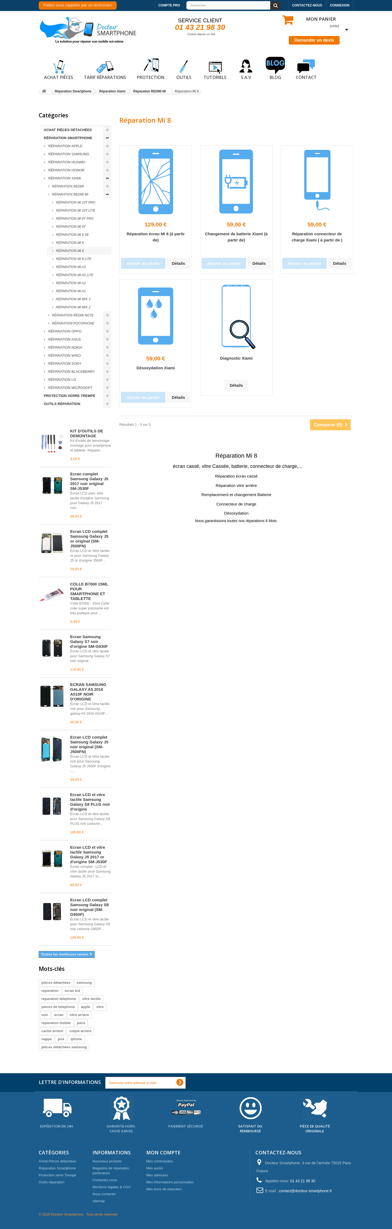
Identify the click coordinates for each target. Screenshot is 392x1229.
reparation (50, 991)
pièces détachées (55, 983)
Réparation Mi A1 (70, 291)
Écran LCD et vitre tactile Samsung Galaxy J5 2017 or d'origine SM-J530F (88, 854)
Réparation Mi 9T (70, 227)
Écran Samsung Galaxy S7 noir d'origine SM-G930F (89, 641)
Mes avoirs (154, 1168)
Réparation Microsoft (69, 388)
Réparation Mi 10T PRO (75, 202)
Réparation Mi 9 (69, 243)
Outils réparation (62, 404)
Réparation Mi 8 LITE (73, 259)
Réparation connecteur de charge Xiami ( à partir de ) (317, 237)
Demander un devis (314, 40)
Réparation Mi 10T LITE (75, 210)
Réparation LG (61, 380)
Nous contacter (104, 1194)
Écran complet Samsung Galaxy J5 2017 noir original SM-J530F (89, 481)
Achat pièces (58, 68)
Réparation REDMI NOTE (72, 315)
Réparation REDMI (67, 186)
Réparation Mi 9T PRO (74, 219)
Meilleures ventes (63, 419)
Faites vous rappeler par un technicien (78, 5)
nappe (46, 1039)
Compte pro (169, 5)
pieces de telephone (58, 1007)
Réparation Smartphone (68, 138)
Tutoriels (215, 68)
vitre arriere (79, 1015)
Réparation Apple (65, 146)
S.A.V (246, 68)
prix (61, 1039)
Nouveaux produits (107, 1161)
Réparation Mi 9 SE (72, 235)
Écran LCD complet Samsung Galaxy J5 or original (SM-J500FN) (89, 538)
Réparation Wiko (64, 355)
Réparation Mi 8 (69, 251)
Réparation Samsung (68, 154)
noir (44, 1015)
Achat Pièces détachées (68, 130)
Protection (150, 68)
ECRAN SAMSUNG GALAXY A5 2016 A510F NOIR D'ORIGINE (88, 691)
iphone (76, 1039)
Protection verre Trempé (69, 396)
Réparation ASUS (64, 339)
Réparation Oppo (64, 331)
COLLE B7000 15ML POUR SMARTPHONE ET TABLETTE (89, 591)
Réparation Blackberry (71, 372)
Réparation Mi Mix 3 (72, 299)
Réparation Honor (65, 170)
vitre (100, 1007)
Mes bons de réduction (164, 1189)
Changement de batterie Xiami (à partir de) (236, 237)
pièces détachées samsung (64, 1047)
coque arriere (80, 1031)
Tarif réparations (105, 68)
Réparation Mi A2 (70, 283)
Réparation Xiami (64, 178)
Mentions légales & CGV (111, 1187)
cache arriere (52, 1031)
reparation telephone (58, 999)
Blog (275, 68)
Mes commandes (159, 1161)
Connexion (340, 5)
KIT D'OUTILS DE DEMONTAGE (86, 433)
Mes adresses (157, 1175)
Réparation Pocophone (72, 323)
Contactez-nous (307, 5)
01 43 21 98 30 (200, 27)
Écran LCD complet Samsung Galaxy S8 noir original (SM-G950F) (89, 907)
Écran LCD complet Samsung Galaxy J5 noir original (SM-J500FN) (89, 744)
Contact (306, 68)
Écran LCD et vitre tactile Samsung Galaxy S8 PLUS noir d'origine (90, 801)
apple (85, 1007)
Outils (184, 68)
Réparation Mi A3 (70, 267)
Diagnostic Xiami (236, 358)
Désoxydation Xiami (156, 368)
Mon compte (163, 1152)
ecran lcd (72, 991)
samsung (84, 983)
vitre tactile (91, 999)
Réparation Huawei (66, 162)
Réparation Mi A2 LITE (74, 275)
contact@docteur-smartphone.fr (305, 1191)
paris (81, 1023)
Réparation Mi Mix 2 (72, 307)
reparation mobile (56, 1023)
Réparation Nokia (64, 347)
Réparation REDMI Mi (69, 194)
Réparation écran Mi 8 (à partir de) (156, 237)
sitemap (98, 1201)
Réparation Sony (64, 364)
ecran (59, 1015)
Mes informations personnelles (170, 1182)
